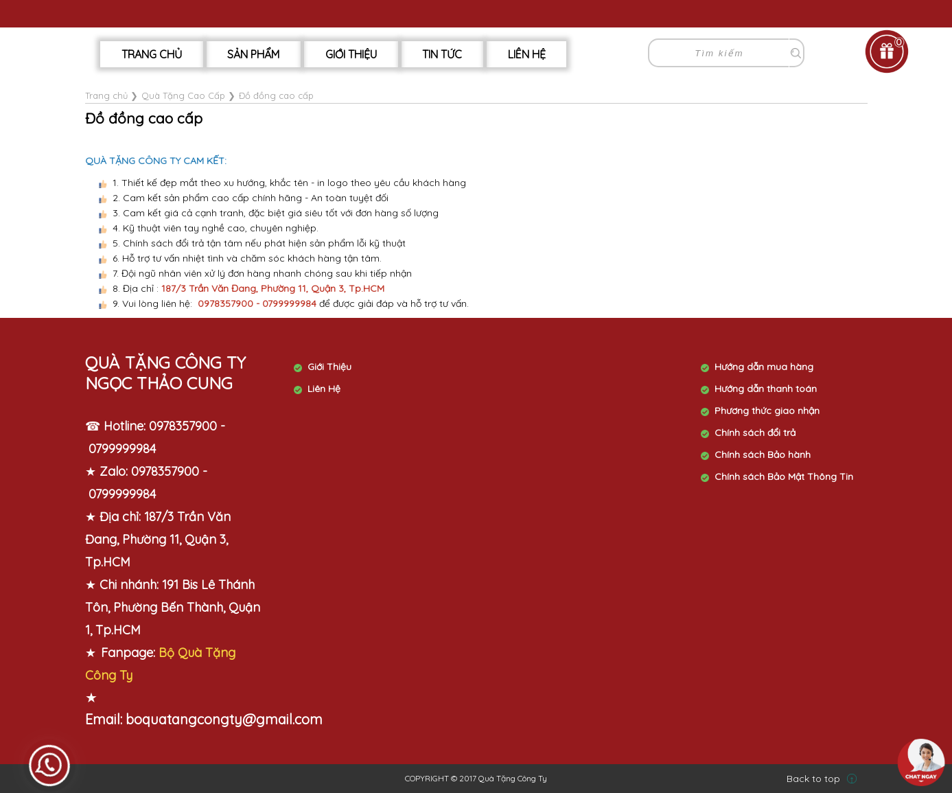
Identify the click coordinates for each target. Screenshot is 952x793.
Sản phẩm (253, 54)
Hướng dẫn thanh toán (766, 388)
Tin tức (442, 54)
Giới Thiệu (351, 54)
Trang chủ (151, 54)
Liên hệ (527, 54)
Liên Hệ (323, 388)
